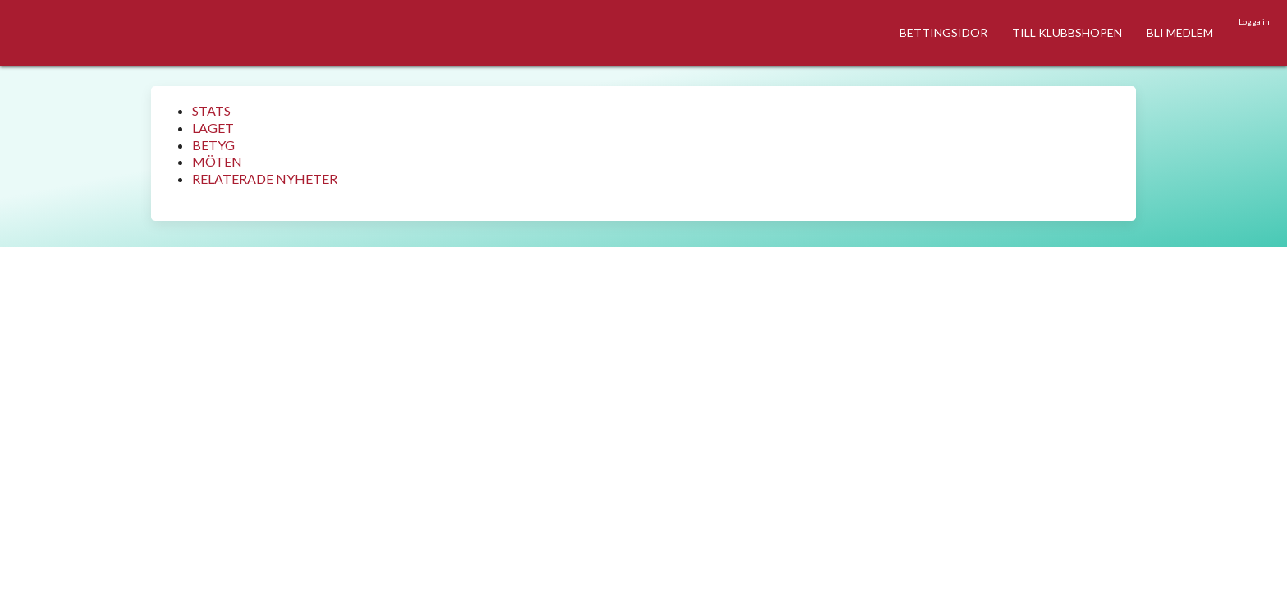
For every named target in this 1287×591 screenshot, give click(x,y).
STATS (211, 110)
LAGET (213, 127)
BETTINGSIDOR (943, 32)
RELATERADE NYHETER (264, 178)
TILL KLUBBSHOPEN (1067, 32)
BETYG (213, 145)
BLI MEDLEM (1180, 32)
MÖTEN (217, 161)
